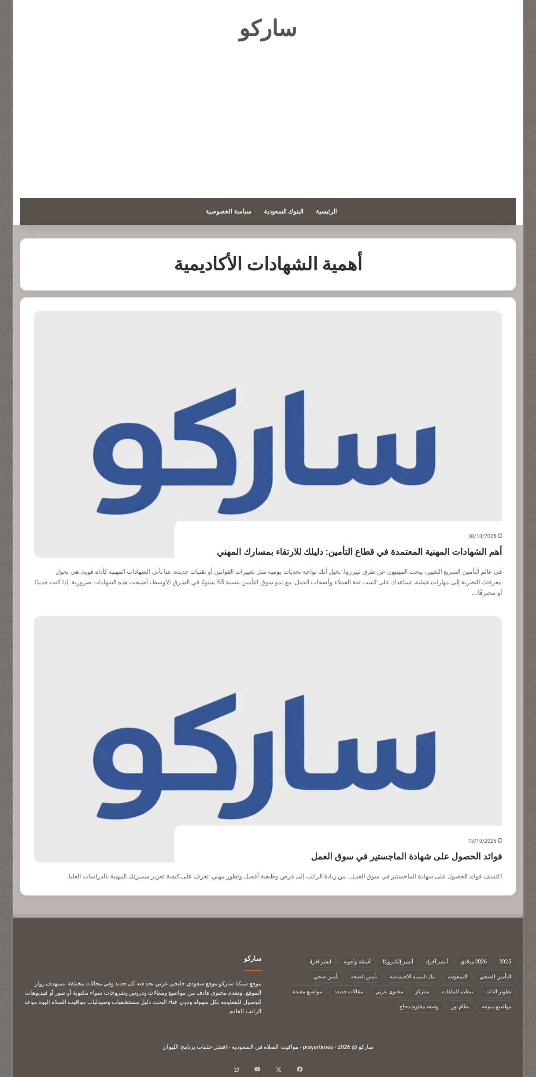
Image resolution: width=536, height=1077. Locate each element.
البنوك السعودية (283, 211)
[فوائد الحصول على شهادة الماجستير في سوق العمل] (268, 739)
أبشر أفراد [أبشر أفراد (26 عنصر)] (436, 962)
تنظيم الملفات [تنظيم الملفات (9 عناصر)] (457, 991)
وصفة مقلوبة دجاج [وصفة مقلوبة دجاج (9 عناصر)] (419, 1006)
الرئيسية (326, 211)
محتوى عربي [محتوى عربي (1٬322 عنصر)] (389, 991)
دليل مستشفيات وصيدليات (119, 1002)
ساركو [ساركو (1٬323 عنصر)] (422, 991)
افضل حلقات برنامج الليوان (195, 1047)
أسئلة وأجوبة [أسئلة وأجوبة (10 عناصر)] (357, 962)
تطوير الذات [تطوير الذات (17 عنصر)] (498, 991)
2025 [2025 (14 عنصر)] (505, 962)
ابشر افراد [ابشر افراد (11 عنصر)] (320, 962)
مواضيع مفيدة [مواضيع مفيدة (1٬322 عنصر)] (307, 991)
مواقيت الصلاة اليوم (62, 1002)
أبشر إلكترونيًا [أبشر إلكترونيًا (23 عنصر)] (398, 962)
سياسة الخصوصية (228, 211)
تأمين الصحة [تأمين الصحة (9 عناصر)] (364, 977)
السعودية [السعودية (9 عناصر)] (457, 977)
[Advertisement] (268, 119)
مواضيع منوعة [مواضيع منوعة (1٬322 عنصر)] (496, 1006)
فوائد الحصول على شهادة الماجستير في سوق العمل (360, 855)
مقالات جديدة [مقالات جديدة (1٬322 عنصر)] (348, 991)
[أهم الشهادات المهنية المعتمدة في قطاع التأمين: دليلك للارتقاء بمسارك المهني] (268, 434)
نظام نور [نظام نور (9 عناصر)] (460, 1006)
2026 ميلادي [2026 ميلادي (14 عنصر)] (473, 962)
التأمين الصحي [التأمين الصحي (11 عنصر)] (495, 977)
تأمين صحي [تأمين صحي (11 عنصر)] (326, 977)
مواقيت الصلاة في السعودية (265, 1047)
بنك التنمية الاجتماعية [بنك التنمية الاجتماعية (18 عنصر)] (413, 977)
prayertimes (318, 1047)
